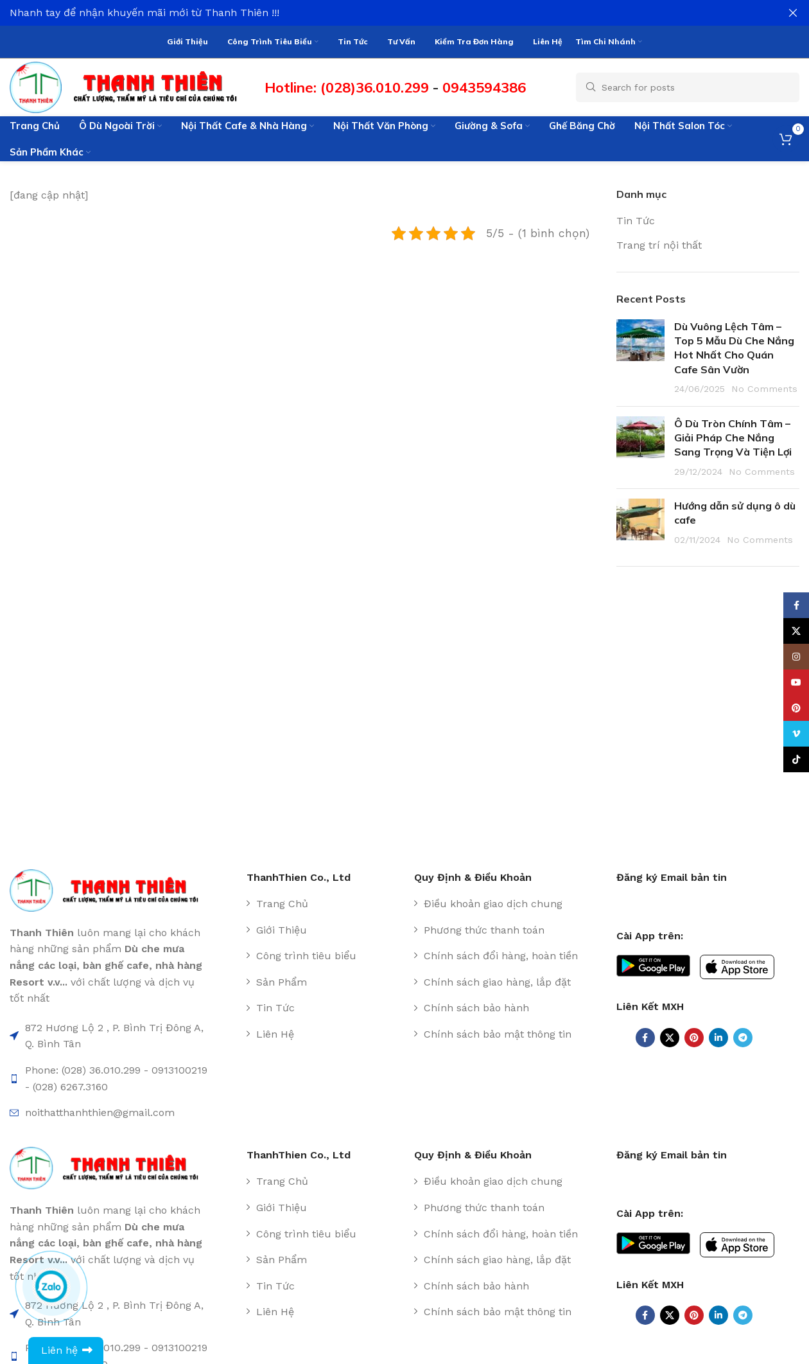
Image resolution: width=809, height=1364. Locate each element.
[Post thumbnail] (640, 355)
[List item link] (326, 901)
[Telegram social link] (742, 1035)
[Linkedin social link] (718, 1035)
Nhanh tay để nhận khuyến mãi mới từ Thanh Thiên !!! (144, 12)
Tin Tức (635, 219)
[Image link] (110, 887)
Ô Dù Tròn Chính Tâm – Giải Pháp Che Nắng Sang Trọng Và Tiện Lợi (733, 435)
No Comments (764, 387)
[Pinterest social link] (694, 1035)
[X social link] (669, 1035)
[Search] (687, 85)
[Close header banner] (793, 13)
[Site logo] (131, 84)
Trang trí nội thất (659, 242)
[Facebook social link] (645, 1035)
